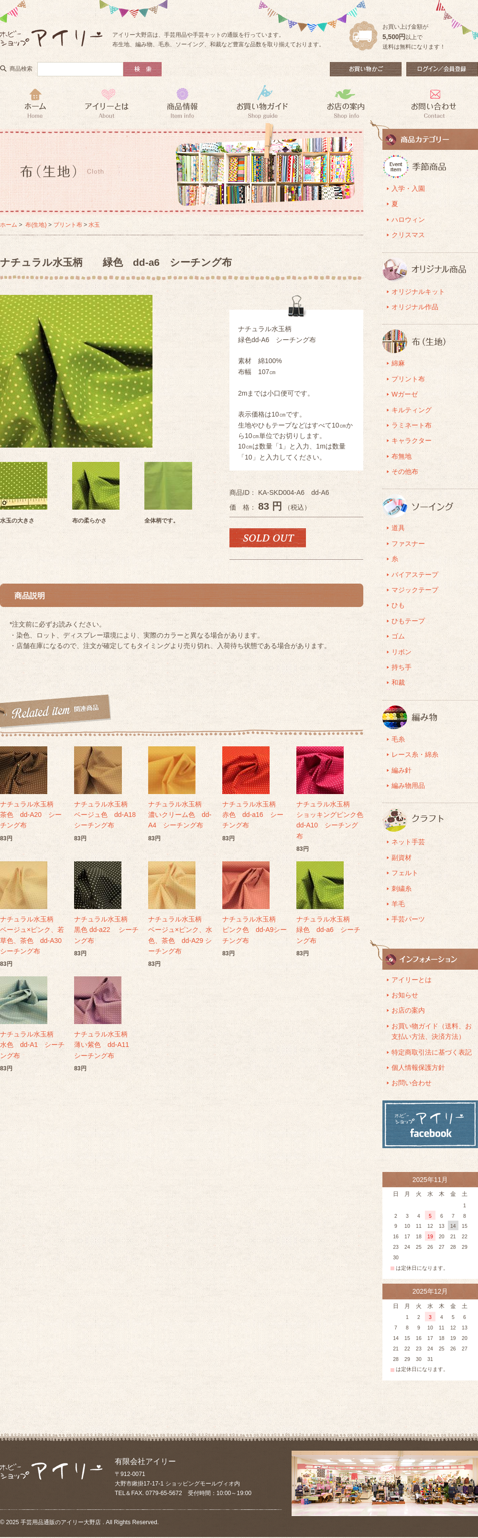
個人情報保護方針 (418, 1067)
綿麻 (398, 363)
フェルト (404, 873)
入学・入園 (408, 188)
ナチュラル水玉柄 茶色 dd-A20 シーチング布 (33, 814)
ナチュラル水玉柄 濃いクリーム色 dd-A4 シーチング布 (181, 814)
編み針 (401, 770)
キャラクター (411, 440)
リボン (401, 652)
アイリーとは (411, 979)
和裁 (398, 682)
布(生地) (35, 224)
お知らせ (404, 995)
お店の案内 (408, 1010)
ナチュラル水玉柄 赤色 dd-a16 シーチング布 (255, 814)
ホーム (8, 224)
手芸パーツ (408, 919)
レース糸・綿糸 (414, 754)
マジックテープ (414, 590)
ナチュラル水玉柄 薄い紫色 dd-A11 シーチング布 (107, 1044)
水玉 (94, 224)
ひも (398, 605)
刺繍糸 (401, 888)
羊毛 (398, 904)
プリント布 (68, 224)
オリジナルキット (418, 291)
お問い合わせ (411, 1083)
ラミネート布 (411, 425)
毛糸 (398, 739)
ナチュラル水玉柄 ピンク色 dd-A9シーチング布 (255, 929)
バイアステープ (414, 574)
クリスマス (408, 235)
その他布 (404, 471)
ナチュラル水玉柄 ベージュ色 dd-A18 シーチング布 (108, 814)
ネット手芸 (408, 842)
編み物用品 (408, 785)
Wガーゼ (404, 394)
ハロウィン (408, 219)
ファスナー (408, 543)
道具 (398, 528)
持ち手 (401, 667)
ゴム (398, 636)
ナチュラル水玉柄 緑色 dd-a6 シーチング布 (329, 929)
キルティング (411, 410)
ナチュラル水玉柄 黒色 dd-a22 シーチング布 (107, 929)
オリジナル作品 (414, 307)
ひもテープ (408, 621)
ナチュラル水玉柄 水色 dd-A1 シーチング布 (33, 1044)
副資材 (401, 857)
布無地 (401, 456)
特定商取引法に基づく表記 (431, 1052)
